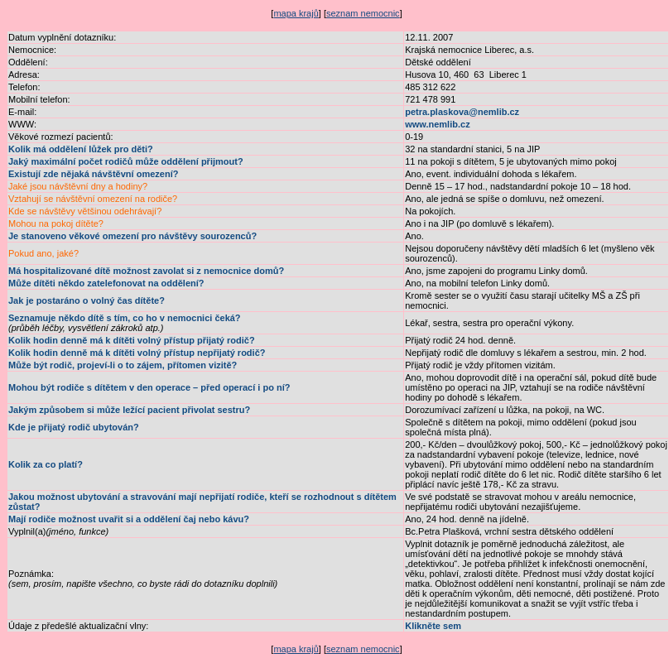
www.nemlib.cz (437, 124)
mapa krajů (295, 13)
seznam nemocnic (363, 13)
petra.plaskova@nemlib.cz (462, 112)
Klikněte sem (433, 626)
